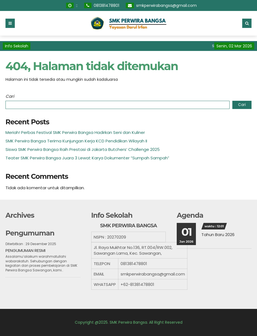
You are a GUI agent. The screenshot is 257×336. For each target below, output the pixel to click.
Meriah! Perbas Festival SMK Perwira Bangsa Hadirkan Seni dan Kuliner (75, 132)
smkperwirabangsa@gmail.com (166, 5)
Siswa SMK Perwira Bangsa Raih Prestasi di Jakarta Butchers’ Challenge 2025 (82, 149)
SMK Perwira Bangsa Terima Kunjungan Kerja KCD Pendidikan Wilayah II (76, 141)
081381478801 (106, 5)
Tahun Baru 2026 (218, 234)
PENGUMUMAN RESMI (25, 250)
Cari (9, 96)
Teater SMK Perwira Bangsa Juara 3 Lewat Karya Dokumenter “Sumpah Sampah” (87, 158)
